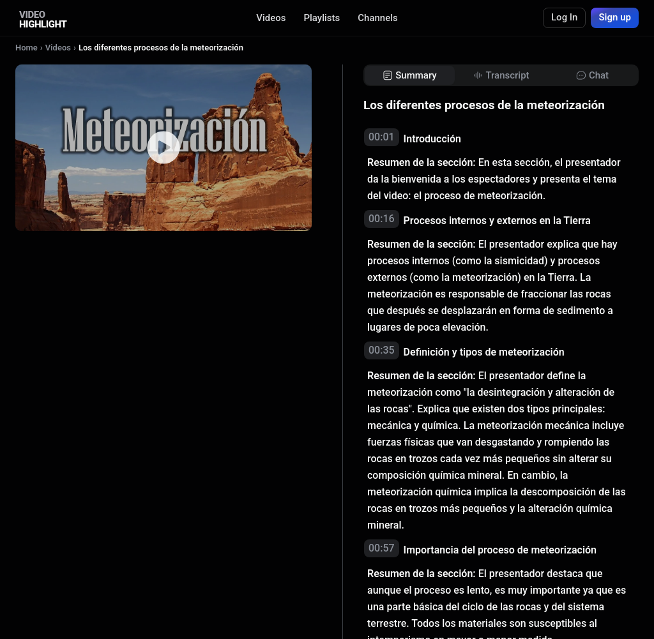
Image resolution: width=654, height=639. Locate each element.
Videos (270, 18)
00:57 (382, 548)
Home (26, 47)
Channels (378, 18)
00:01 (382, 137)
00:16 (382, 219)
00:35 (382, 350)
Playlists (321, 18)
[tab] (410, 76)
